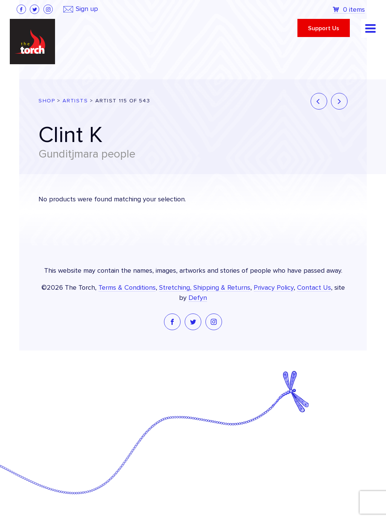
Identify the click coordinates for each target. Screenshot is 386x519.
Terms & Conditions (127, 287)
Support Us (323, 28)
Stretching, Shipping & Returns (204, 287)
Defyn (197, 298)
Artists (75, 100)
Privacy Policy (274, 287)
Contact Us (314, 287)
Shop (46, 100)
